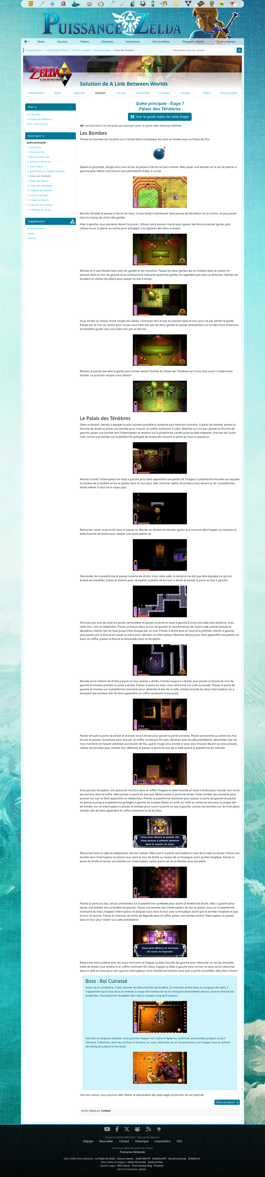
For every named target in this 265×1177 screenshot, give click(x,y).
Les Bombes (33, 114)
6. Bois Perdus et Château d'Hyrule (46, 171)
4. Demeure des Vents (39, 161)
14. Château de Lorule (39, 209)
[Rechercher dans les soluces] (204, 50)
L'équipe (88, 1141)
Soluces (62, 41)
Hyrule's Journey (177, 1158)
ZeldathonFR (159, 1158)
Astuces (122, 93)
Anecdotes (143, 93)
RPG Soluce (123, 1165)
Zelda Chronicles (137, 1162)
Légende (79, 93)
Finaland (158, 1165)
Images (185, 93)
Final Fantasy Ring (142, 1165)
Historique (142, 1141)
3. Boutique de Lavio (38, 156)
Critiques (164, 93)
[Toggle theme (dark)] (27, 41)
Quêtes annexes (36, 228)
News (41, 41)
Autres (30, 233)
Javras (142, 1169)
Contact (124, 1141)
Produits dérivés (193, 41)
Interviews (133, 41)
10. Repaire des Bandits (40, 190)
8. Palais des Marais (38, 180)
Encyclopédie (161, 41)
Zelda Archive (155, 1162)
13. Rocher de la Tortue (39, 204)
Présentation (36, 93)
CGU (179, 1141)
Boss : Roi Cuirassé (37, 124)
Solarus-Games (125, 1158)
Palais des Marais (227, 1102)
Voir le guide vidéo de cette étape (160, 116)
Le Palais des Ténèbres (39, 119)
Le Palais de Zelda (105, 1158)
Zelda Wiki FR (143, 1158)
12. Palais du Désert (38, 200)
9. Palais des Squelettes (40, 185)
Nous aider (106, 1141)
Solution (100, 93)
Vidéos (84, 41)
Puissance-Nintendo (132, 1152)
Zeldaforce (194, 1158)
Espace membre (226, 41)
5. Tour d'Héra (34, 166)
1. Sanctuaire (34, 147)
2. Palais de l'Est (35, 152)
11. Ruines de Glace (37, 195)
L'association (163, 1141)
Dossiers (107, 41)
